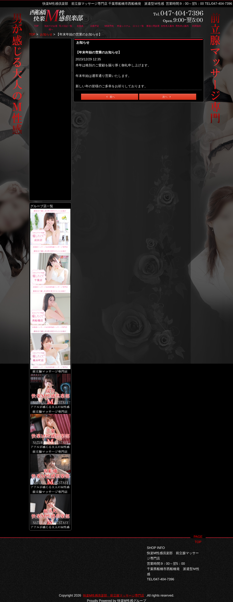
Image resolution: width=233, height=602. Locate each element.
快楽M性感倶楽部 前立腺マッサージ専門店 (113, 590)
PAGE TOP (198, 531)
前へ (110, 97)
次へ (167, 97)
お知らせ (47, 34)
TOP (32, 34)
